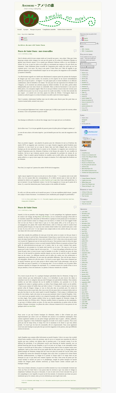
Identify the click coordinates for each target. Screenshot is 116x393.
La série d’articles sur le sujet (48, 180)
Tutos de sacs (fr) (86, 203)
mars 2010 (84, 292)
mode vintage (33, 199)
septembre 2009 (86, 299)
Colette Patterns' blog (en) (89, 178)
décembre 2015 (86, 213)
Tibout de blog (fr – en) (88, 186)
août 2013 (84, 239)
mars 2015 (84, 221)
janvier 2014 (85, 237)
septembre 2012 (86, 252)
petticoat (56, 199)
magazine (51, 199)
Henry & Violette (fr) (87, 160)
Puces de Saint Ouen (27, 207)
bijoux (83, 72)
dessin (83, 80)
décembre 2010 (86, 276)
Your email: (83, 61)
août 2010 (84, 284)
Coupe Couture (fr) (87, 201)
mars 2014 (84, 233)
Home (19, 34)
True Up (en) (85, 196)
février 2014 (85, 235)
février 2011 (85, 272)
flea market (46, 199)
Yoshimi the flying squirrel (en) (90, 172)
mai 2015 (84, 219)
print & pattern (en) (87, 194)
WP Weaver (94, 388)
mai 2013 (84, 245)
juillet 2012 (85, 256)
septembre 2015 (86, 217)
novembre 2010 (86, 278)
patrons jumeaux (86, 106)
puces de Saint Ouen (63, 199)
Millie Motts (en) (86, 182)
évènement (29, 380)
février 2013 (85, 250)
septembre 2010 (86, 282)
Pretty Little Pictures (44, 216)
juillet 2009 (85, 303)
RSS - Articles (85, 49)
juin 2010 (84, 288)
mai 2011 (84, 266)
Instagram (84, 119)
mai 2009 (84, 307)
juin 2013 (84, 243)
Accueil (19, 29)
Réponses (32, 201)
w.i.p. (83, 108)
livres (28, 199)
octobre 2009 (85, 298)
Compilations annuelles (49, 29)
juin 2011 (84, 264)
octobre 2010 (85, 280)
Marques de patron (35, 29)
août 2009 (84, 301)
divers (83, 78)
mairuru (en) (85, 166)
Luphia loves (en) (86, 180)
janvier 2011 (85, 274)
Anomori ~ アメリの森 (38, 5)
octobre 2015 (85, 215)
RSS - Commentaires (87, 51)
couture (84, 74)
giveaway (84, 90)
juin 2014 (84, 229)
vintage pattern (25, 201)
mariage (84, 110)
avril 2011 (84, 268)
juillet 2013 (85, 241)
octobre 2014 (85, 227)
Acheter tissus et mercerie (64, 29)
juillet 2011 (85, 262)
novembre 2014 (86, 225)
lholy (31, 54)
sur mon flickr (31, 306)
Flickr (83, 121)
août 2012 (84, 254)
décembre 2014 (86, 223)
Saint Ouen (71, 199)
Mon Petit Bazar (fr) (87, 168)
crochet (84, 76)
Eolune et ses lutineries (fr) (89, 155)
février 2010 (85, 294)
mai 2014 (84, 231)
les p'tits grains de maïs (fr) (89, 164)
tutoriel (84, 104)
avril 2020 (84, 211)
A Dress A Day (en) (87, 192)
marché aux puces (56, 380)
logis (83, 92)
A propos (25, 29)
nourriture (84, 88)
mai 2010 (84, 290)
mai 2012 (84, 260)
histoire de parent (86, 100)
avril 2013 (84, 247)
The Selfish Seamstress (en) (89, 170)
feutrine (84, 86)
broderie (84, 82)
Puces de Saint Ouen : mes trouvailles (35, 51)
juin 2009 (84, 305)
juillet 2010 (85, 286)
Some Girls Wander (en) (88, 184)
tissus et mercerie (86, 102)
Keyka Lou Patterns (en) (88, 162)
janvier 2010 (85, 296)
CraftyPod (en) (86, 153)
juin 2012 (84, 258)
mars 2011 (84, 270)
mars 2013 (84, 249)
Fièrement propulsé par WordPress (78, 388)
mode (83, 96)
